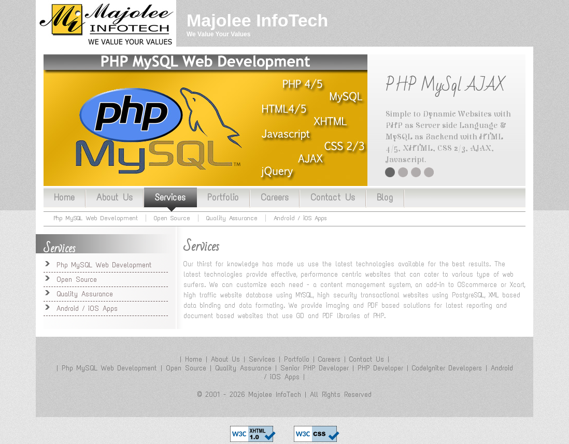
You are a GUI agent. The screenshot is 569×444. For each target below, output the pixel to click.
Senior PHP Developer (314, 368)
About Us (114, 197)
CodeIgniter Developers (447, 368)
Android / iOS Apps (300, 218)
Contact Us (332, 197)
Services (170, 197)
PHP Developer (380, 368)
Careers (275, 197)
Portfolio (223, 197)
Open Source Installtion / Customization (403, 172)
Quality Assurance (429, 172)
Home (64, 197)
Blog (385, 197)
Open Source (172, 218)
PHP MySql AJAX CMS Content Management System (390, 172)
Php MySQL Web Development (96, 218)
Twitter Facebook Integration (416, 172)
